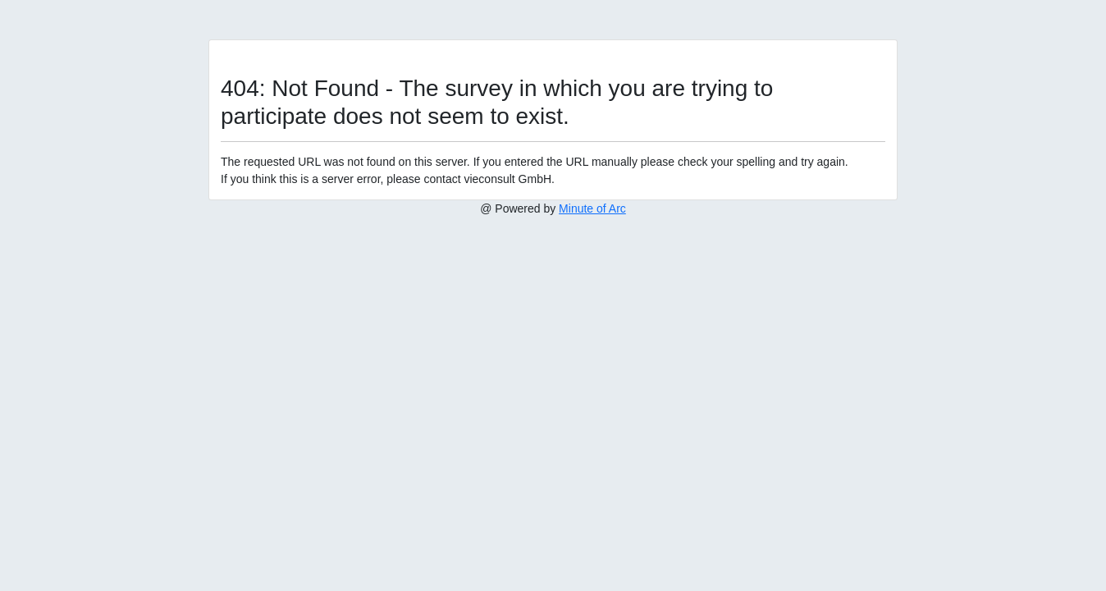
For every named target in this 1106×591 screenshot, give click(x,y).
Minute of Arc (592, 208)
